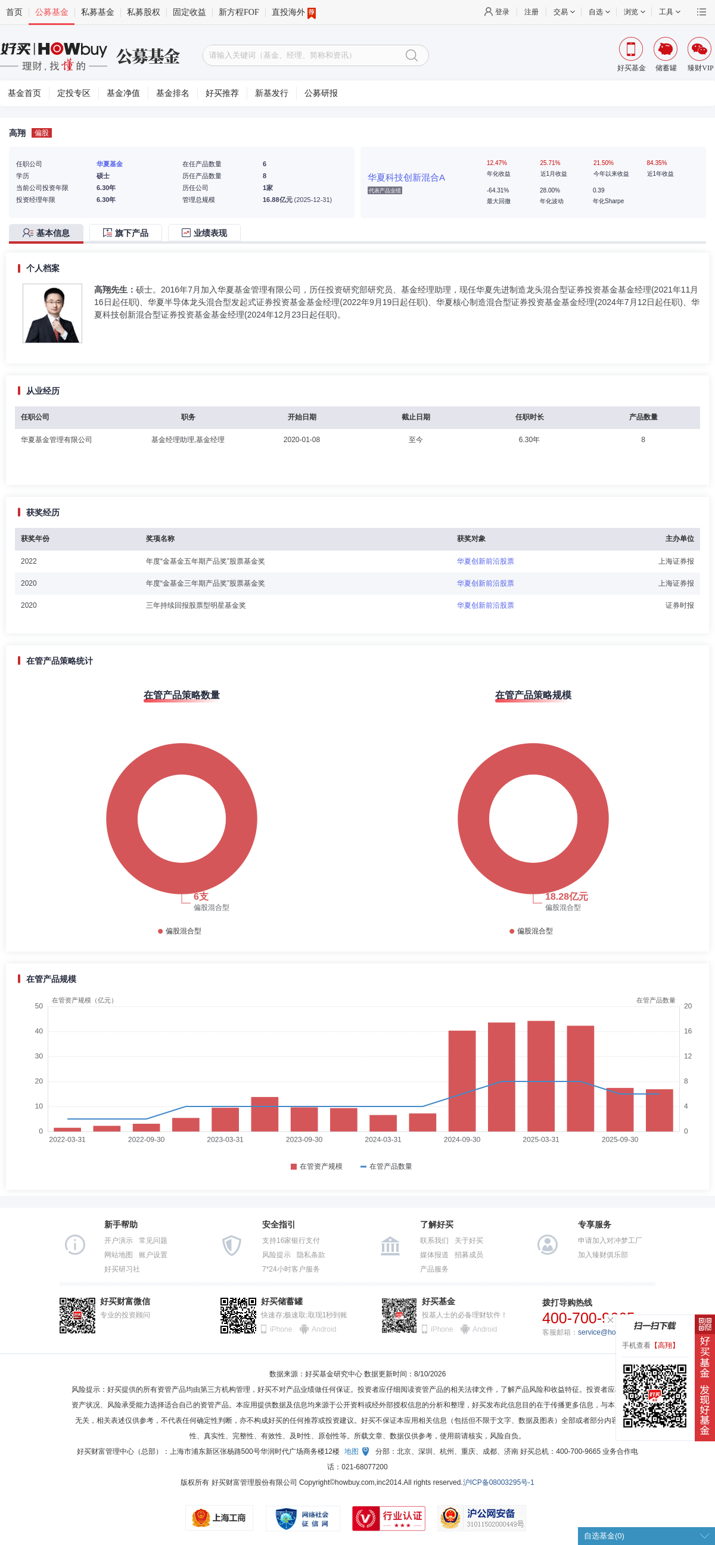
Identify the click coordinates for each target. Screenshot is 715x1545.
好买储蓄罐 (282, 1301)
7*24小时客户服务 (291, 1269)
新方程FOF (239, 12)
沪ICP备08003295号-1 (498, 1482)
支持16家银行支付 (291, 1240)
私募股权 (143, 12)
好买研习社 (122, 1269)
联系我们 (434, 1240)
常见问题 (153, 1240)
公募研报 (321, 93)
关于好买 (469, 1240)
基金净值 (123, 93)
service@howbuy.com (613, 1332)
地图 (351, 1451)
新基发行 (271, 93)
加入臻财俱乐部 (603, 1255)
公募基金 (52, 12)
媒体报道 (434, 1255)
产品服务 (434, 1269)
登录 (502, 12)
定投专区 (74, 93)
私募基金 (97, 12)
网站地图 (118, 1255)
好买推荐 (222, 93)
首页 (14, 12)
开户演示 (118, 1240)
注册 (531, 12)
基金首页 (24, 93)
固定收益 (189, 12)
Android (323, 1329)
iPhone (281, 1329)
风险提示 (276, 1255)
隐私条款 (311, 1255)
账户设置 (153, 1255)
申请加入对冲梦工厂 (610, 1240)
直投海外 (294, 12)
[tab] (49, 234)
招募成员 (469, 1255)
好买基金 (438, 1301)
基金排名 (172, 93)
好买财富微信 (125, 1301)
